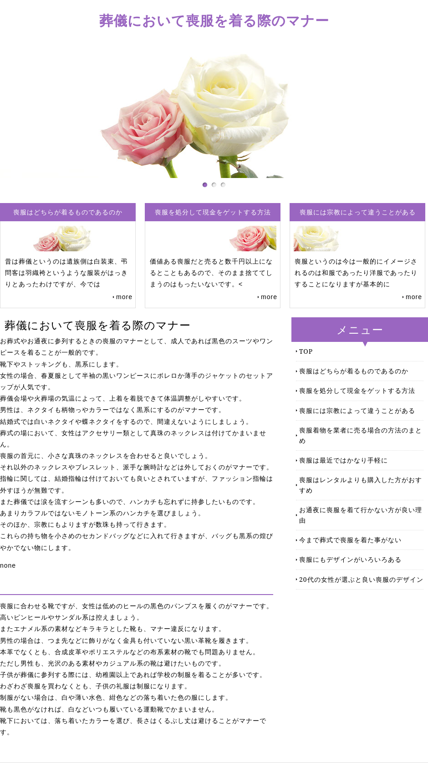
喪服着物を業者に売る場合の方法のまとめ (360, 435)
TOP (306, 351)
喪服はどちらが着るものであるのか (353, 370)
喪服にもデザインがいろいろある (350, 559)
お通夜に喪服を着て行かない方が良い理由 (360, 514)
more (124, 296)
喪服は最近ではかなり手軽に (343, 460)
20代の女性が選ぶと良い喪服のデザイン (361, 579)
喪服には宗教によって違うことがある (357, 410)
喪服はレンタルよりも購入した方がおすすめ (360, 484)
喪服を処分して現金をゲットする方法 (357, 390)
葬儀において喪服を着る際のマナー (214, 20)
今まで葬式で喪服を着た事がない (350, 539)
